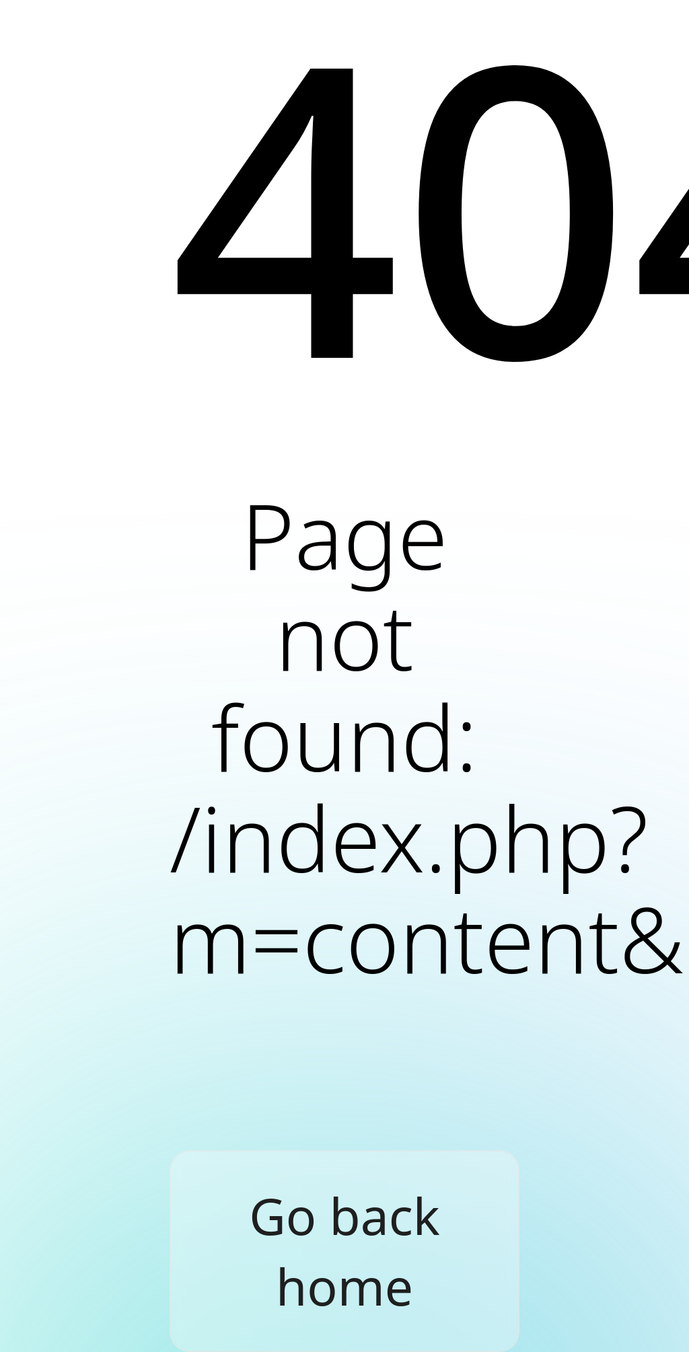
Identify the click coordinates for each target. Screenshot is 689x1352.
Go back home (344, 1250)
